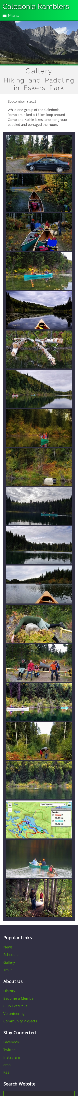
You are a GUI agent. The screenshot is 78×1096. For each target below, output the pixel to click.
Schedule (11, 954)
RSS (6, 1072)
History (9, 990)
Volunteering (14, 1013)
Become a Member (19, 998)
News (8, 947)
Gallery (39, 71)
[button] (39, 171)
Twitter (9, 1049)
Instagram (11, 1057)
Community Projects (20, 1021)
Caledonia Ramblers (36, 6)
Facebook (11, 1042)
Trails (7, 969)
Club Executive (15, 1006)
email (8, 1064)
